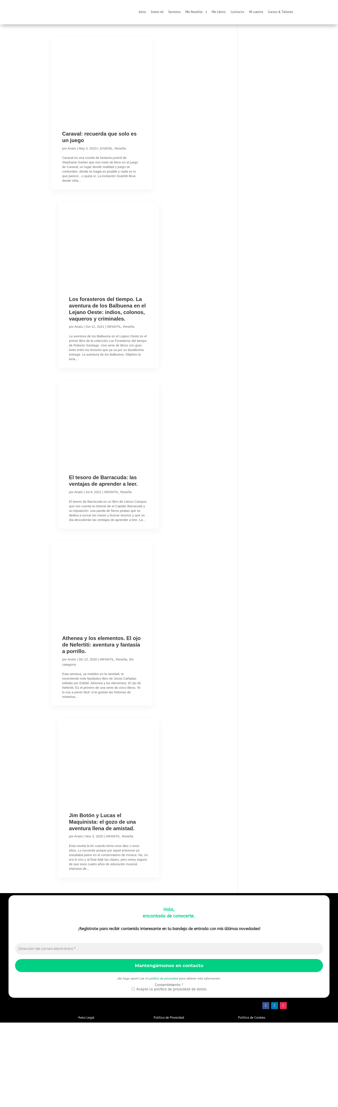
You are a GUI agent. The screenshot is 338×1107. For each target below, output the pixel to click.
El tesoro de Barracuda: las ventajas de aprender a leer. (97, 516)
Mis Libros (219, 12)
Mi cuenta (256, 12)
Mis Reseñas (194, 12)
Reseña (67, 153)
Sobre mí (157, 12)
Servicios (174, 12)
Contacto (237, 12)
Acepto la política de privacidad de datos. (169, 1074)
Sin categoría (84, 725)
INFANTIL (113, 350)
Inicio (142, 12)
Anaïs (72, 148)
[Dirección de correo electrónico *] (169, 1033)
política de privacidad (163, 1062)
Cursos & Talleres (280, 12)
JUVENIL (106, 148)
